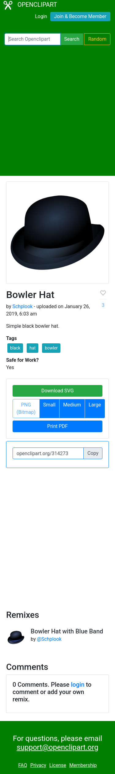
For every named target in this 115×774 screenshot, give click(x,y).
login (77, 684)
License (57, 765)
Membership (83, 765)
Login (41, 16)
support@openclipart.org (57, 747)
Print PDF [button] (57, 426)
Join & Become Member (80, 16)
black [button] (15, 347)
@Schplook (49, 639)
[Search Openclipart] (32, 39)
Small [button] (49, 405)
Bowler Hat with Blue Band (67, 631)
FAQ (22, 765)
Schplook (22, 306)
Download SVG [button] (57, 391)
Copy (92, 453)
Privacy (38, 765)
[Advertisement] (57, 110)
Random (97, 39)
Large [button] (95, 405)
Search (71, 39)
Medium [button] (72, 405)
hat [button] (32, 347)
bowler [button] (51, 347)
